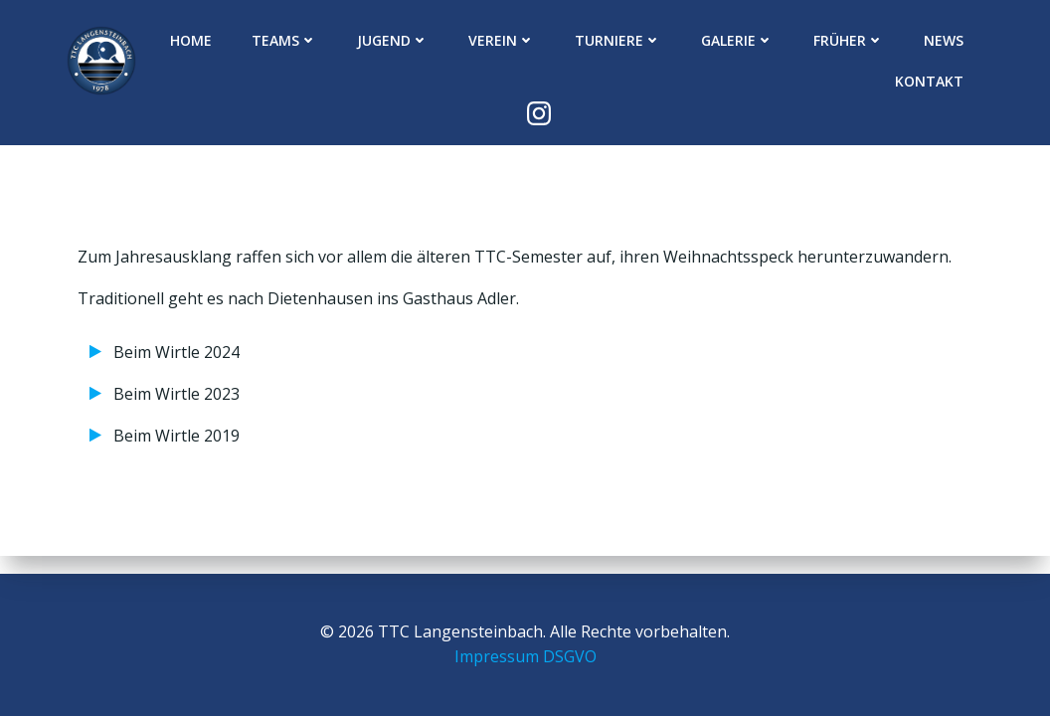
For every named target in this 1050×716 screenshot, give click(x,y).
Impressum (496, 656)
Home (191, 40)
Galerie (737, 40)
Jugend (393, 40)
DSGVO (570, 656)
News (943, 40)
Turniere (618, 40)
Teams (284, 40)
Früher (848, 40)
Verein (501, 40)
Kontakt (929, 81)
